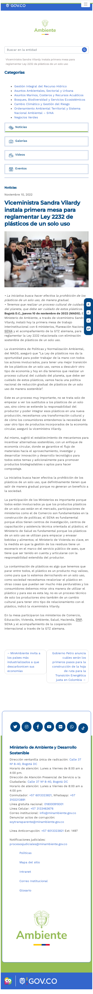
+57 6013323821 (40, 795)
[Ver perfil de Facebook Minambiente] (38, 726)
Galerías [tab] (17, 141)
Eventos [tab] (17, 169)
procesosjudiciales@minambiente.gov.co (38, 844)
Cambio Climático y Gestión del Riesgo (42, 104)
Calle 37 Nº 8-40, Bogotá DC (48, 781)
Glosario (25, 890)
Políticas (25, 853)
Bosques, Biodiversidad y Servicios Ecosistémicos (49, 99)
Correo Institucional (33, 881)
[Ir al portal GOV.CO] (16, 5)
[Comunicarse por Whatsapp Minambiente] (72, 726)
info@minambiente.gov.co (58, 813)
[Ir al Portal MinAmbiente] (45, 27)
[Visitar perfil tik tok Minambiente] (83, 726)
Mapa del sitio (29, 862)
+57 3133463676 (42, 808)
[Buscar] (46, 50)
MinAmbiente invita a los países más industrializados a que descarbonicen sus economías (23, 662)
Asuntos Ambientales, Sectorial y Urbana (43, 90)
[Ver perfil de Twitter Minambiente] (15, 726)
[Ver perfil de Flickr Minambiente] (60, 726)
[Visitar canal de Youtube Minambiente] (49, 726)
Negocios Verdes (26, 117)
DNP (79, 619)
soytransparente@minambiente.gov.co (37, 822)
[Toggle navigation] (85, 4)
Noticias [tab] (17, 127)
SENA (8, 331)
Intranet (25, 871)
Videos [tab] (16, 155)
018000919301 (53, 804)
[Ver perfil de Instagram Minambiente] (26, 726)
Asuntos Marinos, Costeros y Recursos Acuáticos (48, 95)
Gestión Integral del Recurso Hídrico (40, 86)
